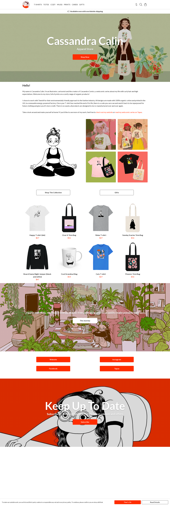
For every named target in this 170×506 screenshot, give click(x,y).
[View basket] (145, 4)
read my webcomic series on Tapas (128, 112)
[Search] (141, 4)
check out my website (104, 112)
